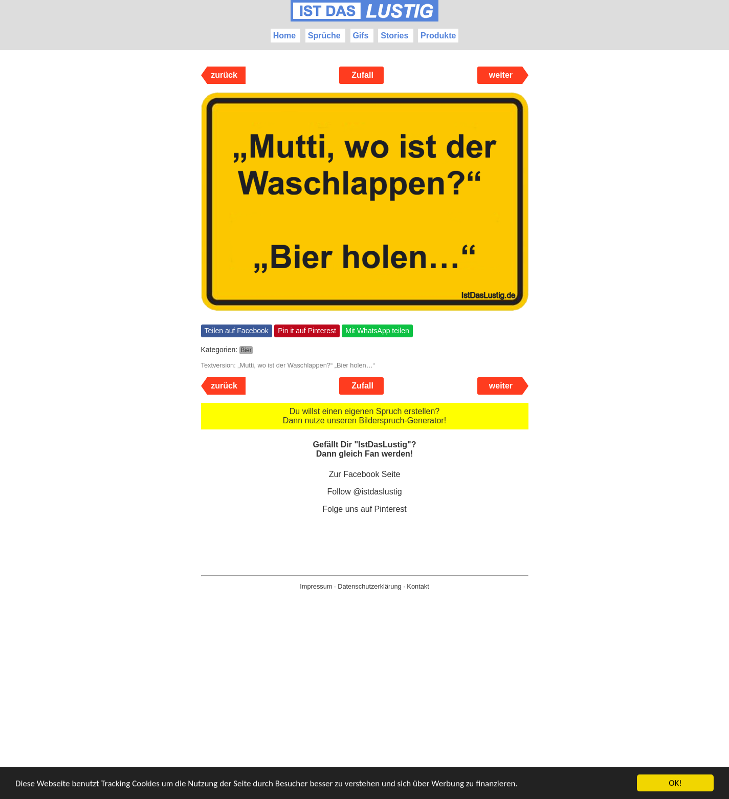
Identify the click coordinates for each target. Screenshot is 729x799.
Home (284, 35)
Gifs (360, 35)
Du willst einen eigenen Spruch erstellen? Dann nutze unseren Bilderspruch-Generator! (364, 416)
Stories (394, 35)
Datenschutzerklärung (369, 586)
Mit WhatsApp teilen (377, 331)
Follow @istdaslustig (364, 491)
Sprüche (324, 35)
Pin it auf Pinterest (307, 331)
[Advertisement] (365, 711)
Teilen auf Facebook (237, 331)
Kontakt (418, 586)
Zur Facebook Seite (365, 474)
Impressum (316, 586)
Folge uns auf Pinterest (364, 509)
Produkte (438, 35)
